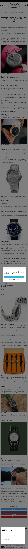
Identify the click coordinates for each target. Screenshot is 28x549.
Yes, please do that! (14, 276)
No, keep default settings (14, 279)
